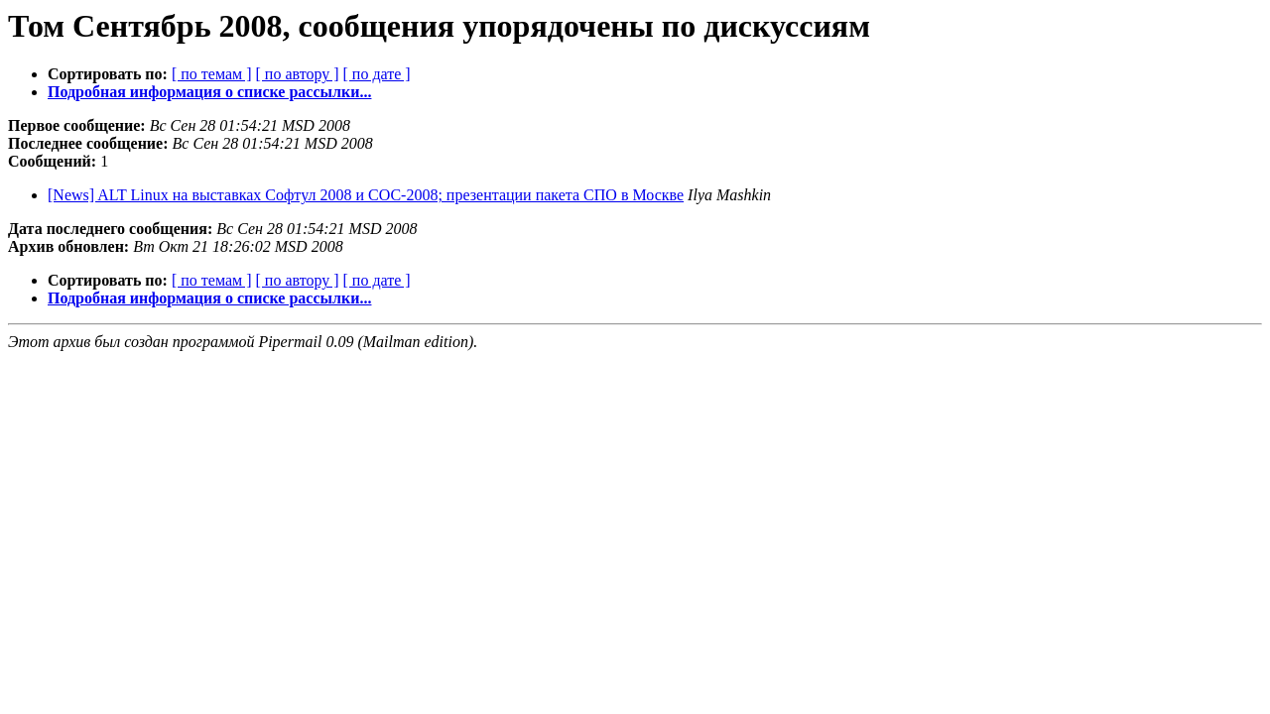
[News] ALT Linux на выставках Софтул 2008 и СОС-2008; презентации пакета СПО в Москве (366, 194)
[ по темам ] (212, 73)
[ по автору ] (296, 73)
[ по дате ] (377, 73)
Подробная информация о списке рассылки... (209, 91)
